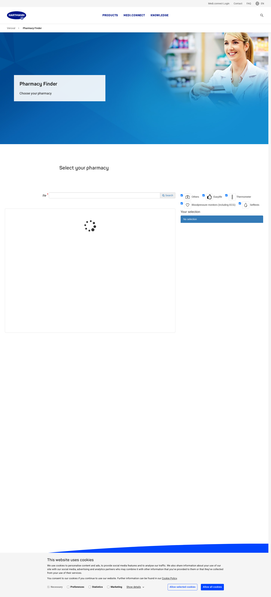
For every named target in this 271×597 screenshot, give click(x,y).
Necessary (57, 587)
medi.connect (134, 15)
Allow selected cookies (183, 587)
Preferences (77, 587)
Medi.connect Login (218, 3)
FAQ (249, 3)
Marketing (116, 587)
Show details (134, 587)
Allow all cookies (212, 587)
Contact (238, 3)
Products (110, 15)
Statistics (97, 587)
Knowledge (160, 15)
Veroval (11, 28)
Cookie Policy (169, 578)
